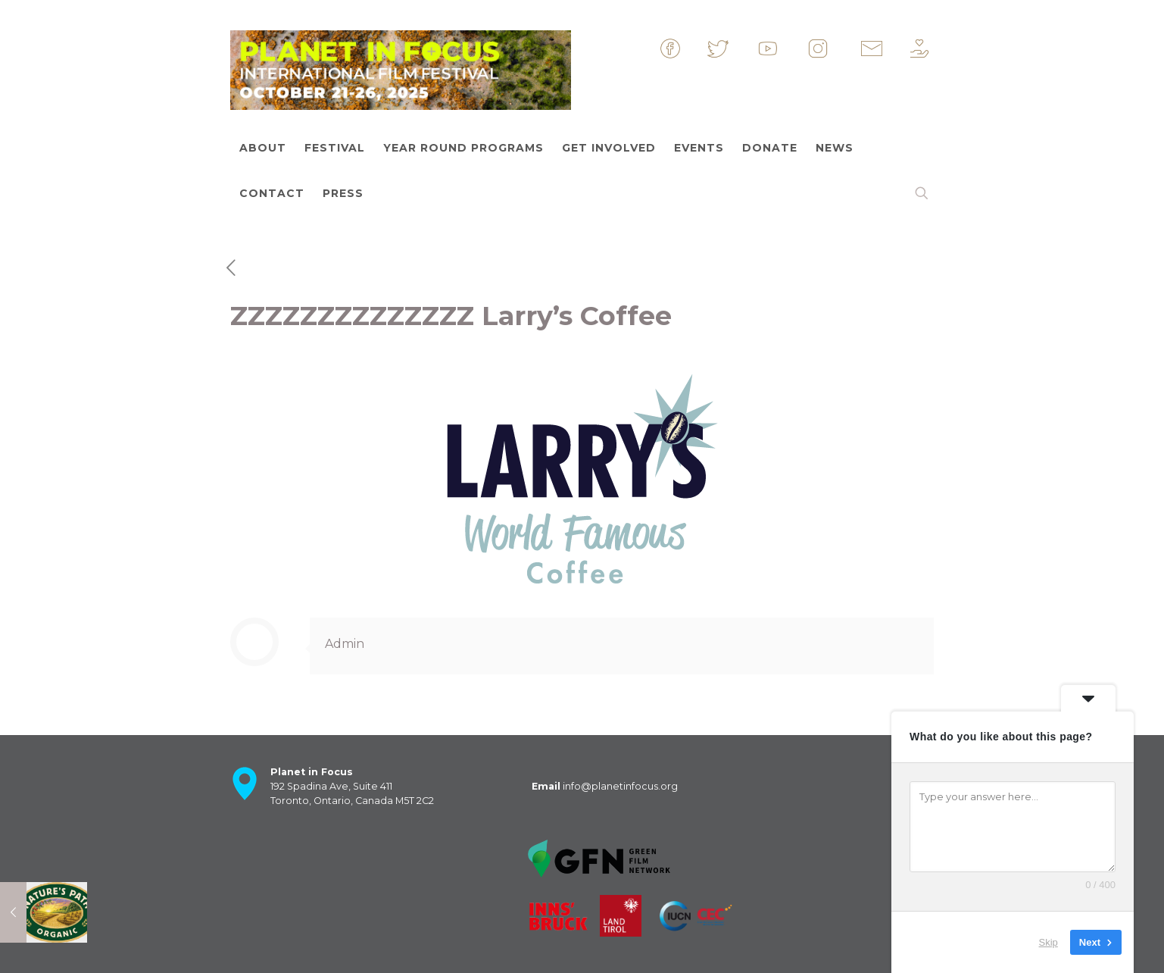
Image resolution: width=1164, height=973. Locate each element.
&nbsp (683, 48)
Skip (1048, 942)
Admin (344, 644)
